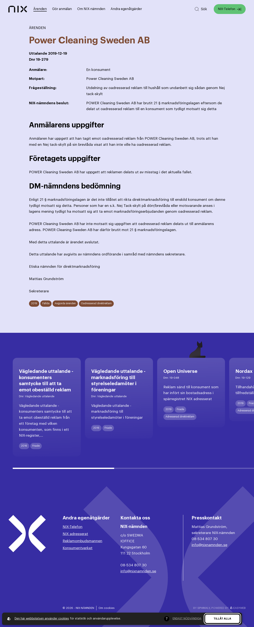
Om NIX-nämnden (91, 9)
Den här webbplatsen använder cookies (42, 618)
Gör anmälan (62, 9)
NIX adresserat (75, 534)
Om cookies (107, 608)
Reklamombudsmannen (82, 541)
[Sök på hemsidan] (200, 9)
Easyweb (238, 608)
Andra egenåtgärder (126, 9)
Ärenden (40, 9)
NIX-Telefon (229, 9)
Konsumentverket (77, 548)
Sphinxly (203, 608)
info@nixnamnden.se (138, 571)
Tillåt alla (222, 618)
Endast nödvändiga (187, 618)
